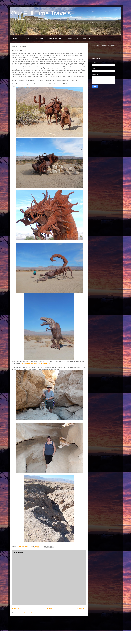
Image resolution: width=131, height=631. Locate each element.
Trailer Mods (88, 38)
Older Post (81, 609)
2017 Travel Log (54, 38)
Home (15, 38)
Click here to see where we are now (103, 45)
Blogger (69, 625)
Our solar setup (72, 38)
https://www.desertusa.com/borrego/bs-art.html (36, 363)
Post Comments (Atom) (28, 613)
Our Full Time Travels (41, 13)
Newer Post (17, 609)
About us (25, 38)
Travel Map (39, 38)
